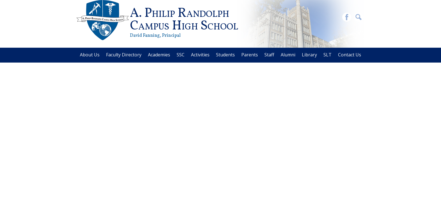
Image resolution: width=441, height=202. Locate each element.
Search (358, 18)
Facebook (346, 18)
